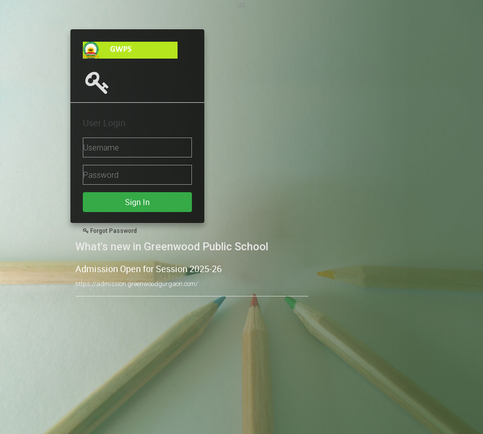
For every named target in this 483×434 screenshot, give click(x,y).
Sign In (137, 202)
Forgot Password (110, 230)
